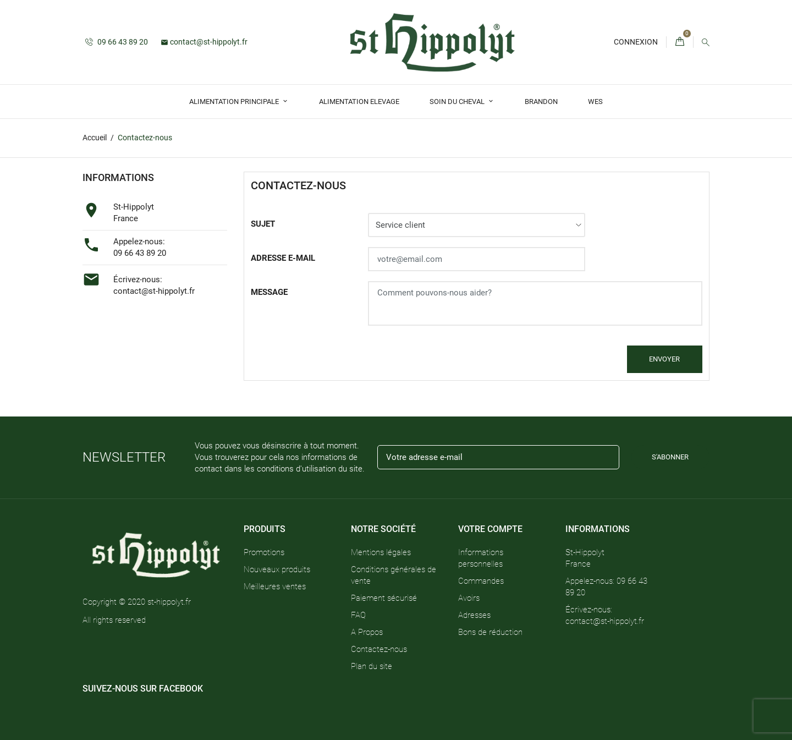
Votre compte (490, 529)
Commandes (481, 581)
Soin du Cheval (458, 101)
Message (269, 292)
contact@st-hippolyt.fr (204, 41)
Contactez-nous (379, 649)
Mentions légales (381, 552)
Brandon (541, 101)
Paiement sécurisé (384, 598)
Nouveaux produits (277, 569)
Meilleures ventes (275, 586)
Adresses (474, 615)
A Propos (367, 632)
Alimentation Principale (234, 101)
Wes (595, 101)
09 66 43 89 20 (116, 41)
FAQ (358, 615)
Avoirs (469, 598)
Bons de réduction (490, 632)
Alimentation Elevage (359, 101)
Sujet (263, 224)
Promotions (264, 552)
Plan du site (371, 666)
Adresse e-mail (283, 258)
